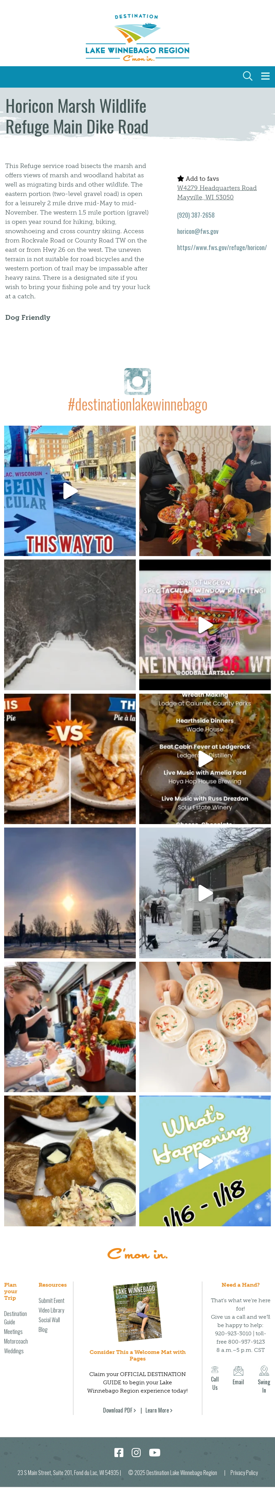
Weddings (14, 1351)
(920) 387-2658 (196, 214)
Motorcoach (16, 1341)
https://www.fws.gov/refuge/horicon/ (222, 247)
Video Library (51, 1310)
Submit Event (51, 1300)
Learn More (157, 1410)
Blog (43, 1329)
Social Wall (49, 1320)
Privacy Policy (244, 1472)
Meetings (13, 1331)
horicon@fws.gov (197, 231)
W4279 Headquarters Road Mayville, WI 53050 (217, 192)
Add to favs (198, 178)
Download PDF (117, 1410)
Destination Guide (15, 1317)
